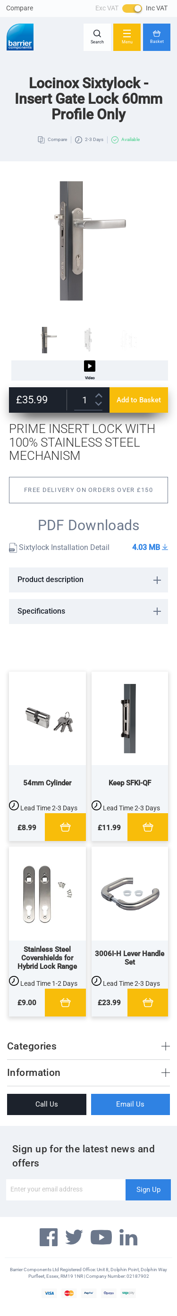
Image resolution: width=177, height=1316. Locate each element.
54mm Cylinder (47, 783)
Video (89, 370)
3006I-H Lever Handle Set (129, 958)
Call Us (46, 1104)
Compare (19, 8)
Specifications (41, 611)
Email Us (130, 1104)
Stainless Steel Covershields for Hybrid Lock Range (47, 958)
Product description (50, 579)
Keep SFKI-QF (130, 783)
